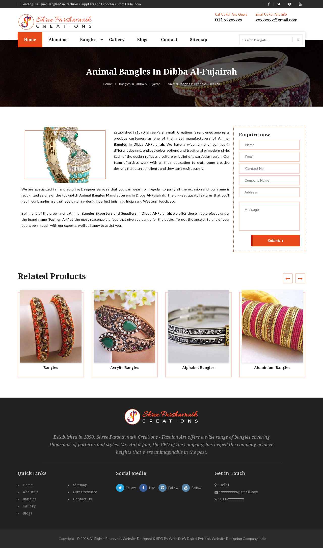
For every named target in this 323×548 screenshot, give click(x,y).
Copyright (66, 538)
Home (30, 39)
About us (58, 39)
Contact (169, 39)
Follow (126, 488)
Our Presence (85, 492)
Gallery (116, 39)
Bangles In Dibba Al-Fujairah (139, 84)
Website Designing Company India (239, 538)
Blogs (142, 39)
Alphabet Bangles (198, 368)
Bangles (88, 39)
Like (147, 488)
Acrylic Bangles (124, 368)
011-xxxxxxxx (228, 19)
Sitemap (198, 39)
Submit (275, 241)
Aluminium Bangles (272, 368)
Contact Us (82, 499)
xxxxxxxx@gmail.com (276, 19)
